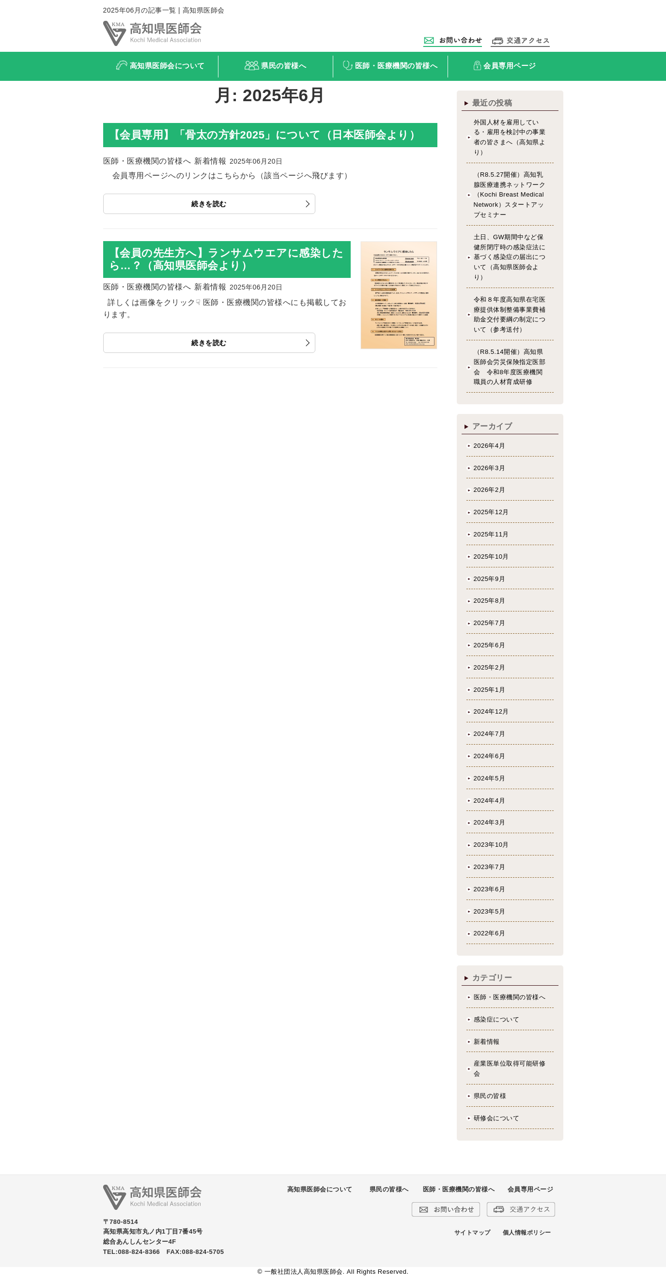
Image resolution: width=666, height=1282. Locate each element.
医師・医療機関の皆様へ (510, 997)
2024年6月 (490, 756)
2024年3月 (490, 822)
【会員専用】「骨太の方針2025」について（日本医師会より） (264, 135)
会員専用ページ (531, 1189)
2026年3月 (490, 468)
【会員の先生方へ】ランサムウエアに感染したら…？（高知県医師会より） (226, 259)
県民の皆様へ (389, 1189)
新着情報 (487, 1041)
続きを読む (209, 204)
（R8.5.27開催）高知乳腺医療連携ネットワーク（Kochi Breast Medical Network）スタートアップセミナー (510, 194)
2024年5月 (490, 778)
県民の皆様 (490, 1095)
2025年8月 (490, 600)
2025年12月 (491, 512)
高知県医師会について (320, 1189)
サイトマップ (472, 1232)
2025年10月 (491, 556)
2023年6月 (490, 889)
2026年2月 (490, 489)
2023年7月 (490, 866)
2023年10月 (491, 844)
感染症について (497, 1019)
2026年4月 (490, 445)
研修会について (497, 1118)
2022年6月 (490, 933)
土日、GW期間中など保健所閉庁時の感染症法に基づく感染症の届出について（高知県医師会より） (510, 257)
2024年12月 (491, 711)
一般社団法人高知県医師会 (303, 1271)
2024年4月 (490, 800)
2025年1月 (490, 689)
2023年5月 (490, 911)
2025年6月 (490, 645)
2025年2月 (490, 667)
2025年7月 (490, 622)
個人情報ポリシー (527, 1232)
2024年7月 (490, 733)
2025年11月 (491, 534)
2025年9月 (490, 578)
